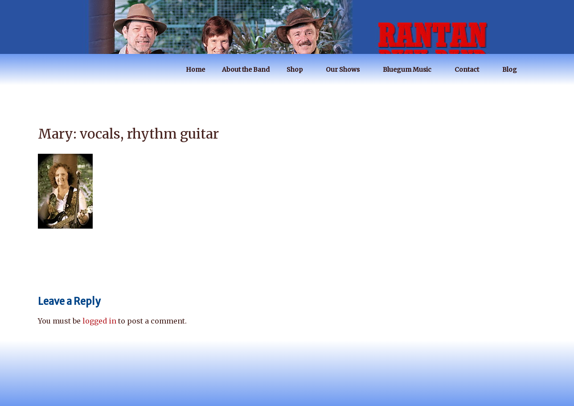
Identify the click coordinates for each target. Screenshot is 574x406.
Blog (513, 70)
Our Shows (347, 70)
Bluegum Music (411, 70)
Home (195, 70)
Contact (471, 70)
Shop (299, 70)
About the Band (246, 70)
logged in (99, 320)
